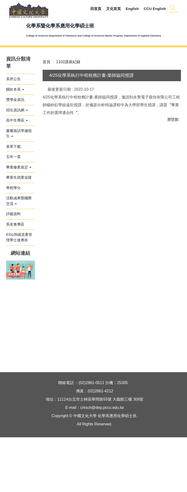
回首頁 (95, 9)
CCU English (155, 9)
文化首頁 (113, 9)
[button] (173, 10)
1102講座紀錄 (68, 116)
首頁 (46, 116)
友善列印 (93, 283)
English (132, 9)
